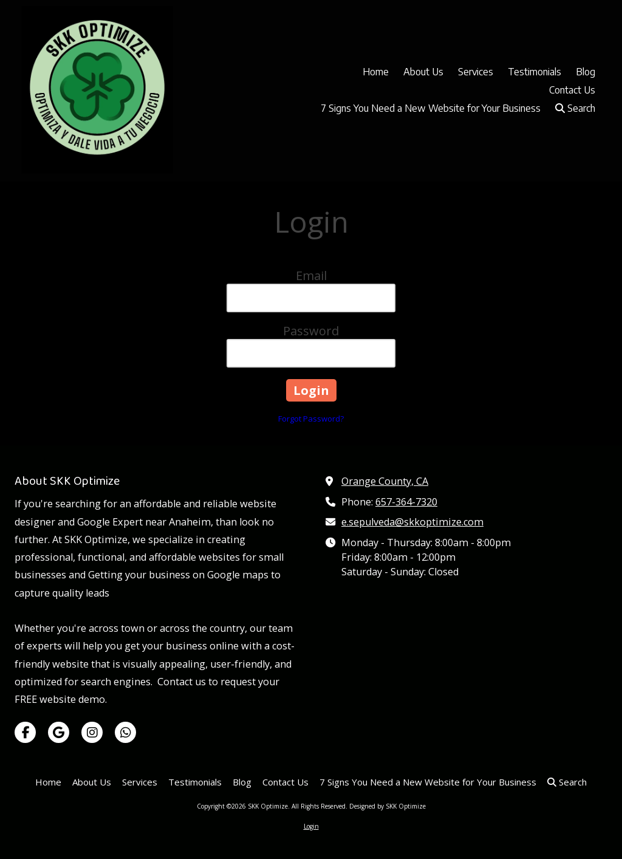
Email (311, 275)
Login (311, 826)
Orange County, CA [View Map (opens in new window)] (384, 481)
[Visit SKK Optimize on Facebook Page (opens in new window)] (25, 732)
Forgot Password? (311, 418)
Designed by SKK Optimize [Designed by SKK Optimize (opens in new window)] (387, 806)
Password (311, 331)
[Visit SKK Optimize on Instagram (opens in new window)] (92, 732)
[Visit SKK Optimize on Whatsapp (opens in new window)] (125, 732)
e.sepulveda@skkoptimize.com (412, 522)
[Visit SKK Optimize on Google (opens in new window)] (58, 732)
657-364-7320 (406, 501)
